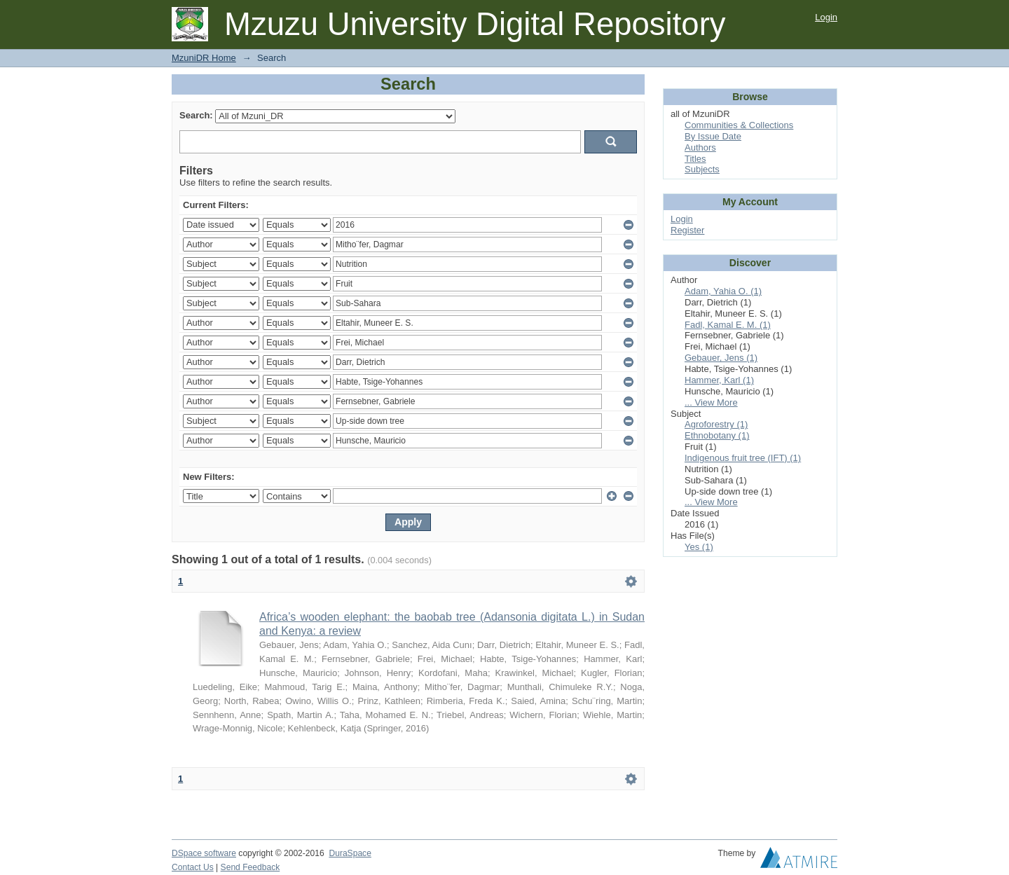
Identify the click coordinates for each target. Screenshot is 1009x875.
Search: (196, 115)
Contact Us (193, 867)
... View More (711, 402)
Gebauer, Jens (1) (721, 357)
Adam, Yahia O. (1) (723, 291)
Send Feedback (250, 867)
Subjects (702, 169)
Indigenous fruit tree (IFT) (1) (743, 458)
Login (826, 17)
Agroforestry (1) (716, 424)
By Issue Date (713, 136)
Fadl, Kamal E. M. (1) (728, 324)
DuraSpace (350, 853)
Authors (700, 147)
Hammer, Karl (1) (719, 380)
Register (687, 230)
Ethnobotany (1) (717, 435)
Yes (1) (699, 547)
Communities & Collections (739, 125)
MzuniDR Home (204, 58)
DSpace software (204, 853)
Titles (695, 158)
